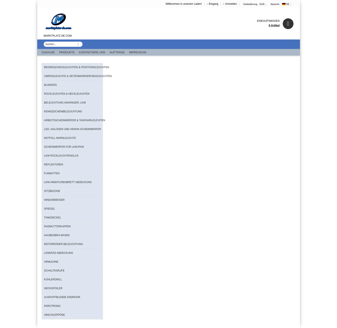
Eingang (213, 3)
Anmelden (231, 3)
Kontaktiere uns (92, 52)
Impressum (137, 52)
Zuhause (48, 52)
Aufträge (117, 52)
